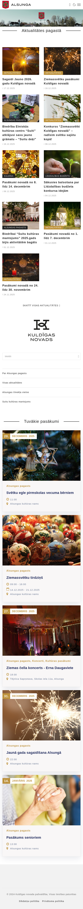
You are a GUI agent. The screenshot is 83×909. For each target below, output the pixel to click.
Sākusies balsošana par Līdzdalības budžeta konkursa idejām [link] (61, 186)
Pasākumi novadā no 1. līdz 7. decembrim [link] (61, 236)
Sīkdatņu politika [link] (29, 901)
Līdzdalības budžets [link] (58, 176)
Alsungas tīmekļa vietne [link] (15, 392)
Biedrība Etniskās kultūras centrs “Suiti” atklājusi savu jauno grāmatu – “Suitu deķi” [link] (19, 133)
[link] (33, 5)
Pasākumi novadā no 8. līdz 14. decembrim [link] (19, 184)
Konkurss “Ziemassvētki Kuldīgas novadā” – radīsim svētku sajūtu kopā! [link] (62, 133)
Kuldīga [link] (8, 176)
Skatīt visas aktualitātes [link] (41, 305)
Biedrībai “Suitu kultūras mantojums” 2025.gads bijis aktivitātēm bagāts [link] (20, 238)
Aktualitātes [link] (12, 73)
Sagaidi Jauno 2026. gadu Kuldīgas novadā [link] (18, 81)
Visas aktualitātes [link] (12, 382)
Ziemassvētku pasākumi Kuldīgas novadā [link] (61, 81)
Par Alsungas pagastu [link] (14, 373)
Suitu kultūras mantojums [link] (16, 401)
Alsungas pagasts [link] (15, 120)
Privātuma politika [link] (53, 901)
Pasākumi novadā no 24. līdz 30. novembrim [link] (20, 287)
